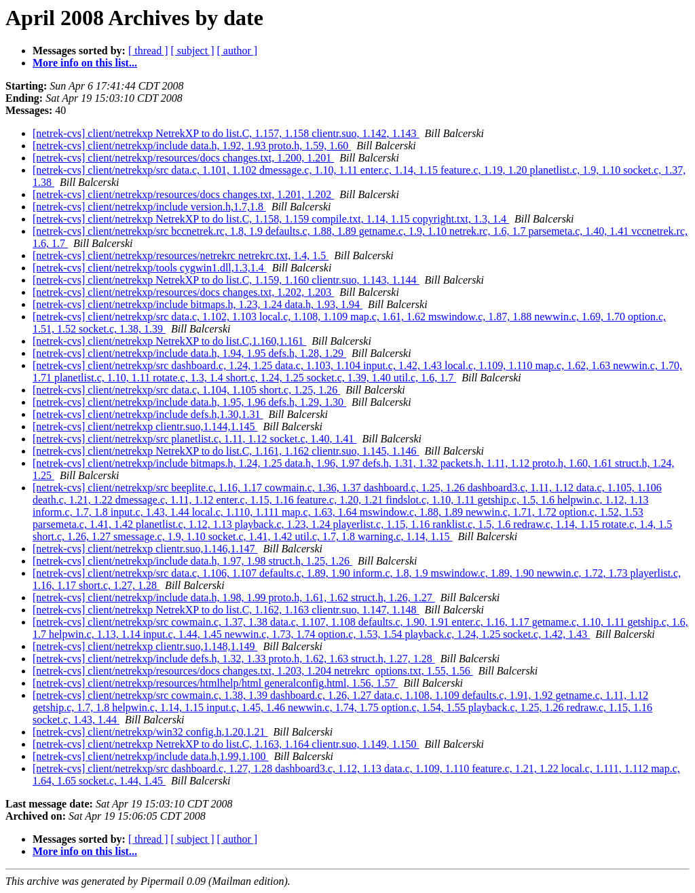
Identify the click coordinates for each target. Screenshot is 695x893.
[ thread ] (148, 50)
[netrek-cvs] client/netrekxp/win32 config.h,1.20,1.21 (150, 732)
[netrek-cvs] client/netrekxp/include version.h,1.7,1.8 (149, 206)
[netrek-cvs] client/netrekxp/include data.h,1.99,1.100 (150, 756)
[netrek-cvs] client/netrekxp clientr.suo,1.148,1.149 (145, 646)
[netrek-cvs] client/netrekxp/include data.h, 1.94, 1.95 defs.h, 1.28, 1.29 (189, 353)
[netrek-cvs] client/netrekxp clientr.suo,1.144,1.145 (145, 426)
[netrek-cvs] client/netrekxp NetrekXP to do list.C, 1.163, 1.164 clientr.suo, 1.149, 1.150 (226, 744)
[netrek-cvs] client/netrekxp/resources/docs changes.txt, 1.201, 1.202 (183, 194)
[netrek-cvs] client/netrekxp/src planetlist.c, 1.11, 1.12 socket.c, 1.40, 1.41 (195, 438)
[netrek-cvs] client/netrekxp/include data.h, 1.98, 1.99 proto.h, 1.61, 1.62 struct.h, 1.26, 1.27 (234, 597)
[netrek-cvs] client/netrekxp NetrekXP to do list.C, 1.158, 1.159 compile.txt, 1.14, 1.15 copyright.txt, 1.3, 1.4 (271, 219)
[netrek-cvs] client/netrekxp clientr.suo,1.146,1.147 (145, 548)
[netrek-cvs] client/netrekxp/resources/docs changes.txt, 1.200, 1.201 (183, 158)
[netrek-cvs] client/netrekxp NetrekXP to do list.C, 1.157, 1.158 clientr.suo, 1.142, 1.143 (226, 133)
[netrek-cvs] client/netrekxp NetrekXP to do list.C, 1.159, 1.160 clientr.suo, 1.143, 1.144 (226, 280)
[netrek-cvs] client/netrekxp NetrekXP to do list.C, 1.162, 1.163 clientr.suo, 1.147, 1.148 (226, 609)
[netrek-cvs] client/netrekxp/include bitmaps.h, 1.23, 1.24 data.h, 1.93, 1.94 (197, 304)
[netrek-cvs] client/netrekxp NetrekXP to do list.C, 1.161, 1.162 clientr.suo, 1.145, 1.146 (226, 451)
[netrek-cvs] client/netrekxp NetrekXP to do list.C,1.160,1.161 (169, 341)
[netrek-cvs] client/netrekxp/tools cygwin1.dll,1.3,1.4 (150, 267)
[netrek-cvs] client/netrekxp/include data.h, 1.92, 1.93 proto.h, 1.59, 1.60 (192, 145)
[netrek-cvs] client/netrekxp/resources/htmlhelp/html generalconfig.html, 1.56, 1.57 (215, 683)
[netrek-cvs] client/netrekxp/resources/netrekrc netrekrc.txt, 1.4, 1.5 (180, 255)
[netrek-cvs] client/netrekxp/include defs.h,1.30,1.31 (148, 414)
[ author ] (237, 50)
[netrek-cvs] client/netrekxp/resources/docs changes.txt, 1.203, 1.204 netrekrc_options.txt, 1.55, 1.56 (253, 671)
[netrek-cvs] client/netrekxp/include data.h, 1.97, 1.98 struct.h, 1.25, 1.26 (192, 561)
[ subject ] (192, 50)
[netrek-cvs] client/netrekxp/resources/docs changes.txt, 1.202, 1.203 (183, 292)
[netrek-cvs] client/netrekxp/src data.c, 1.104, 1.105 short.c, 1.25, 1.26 (186, 390)
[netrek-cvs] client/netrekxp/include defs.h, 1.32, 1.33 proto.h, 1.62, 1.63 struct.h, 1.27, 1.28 (234, 658)
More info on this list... (85, 63)
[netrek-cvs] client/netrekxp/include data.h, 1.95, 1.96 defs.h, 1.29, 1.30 (189, 402)
